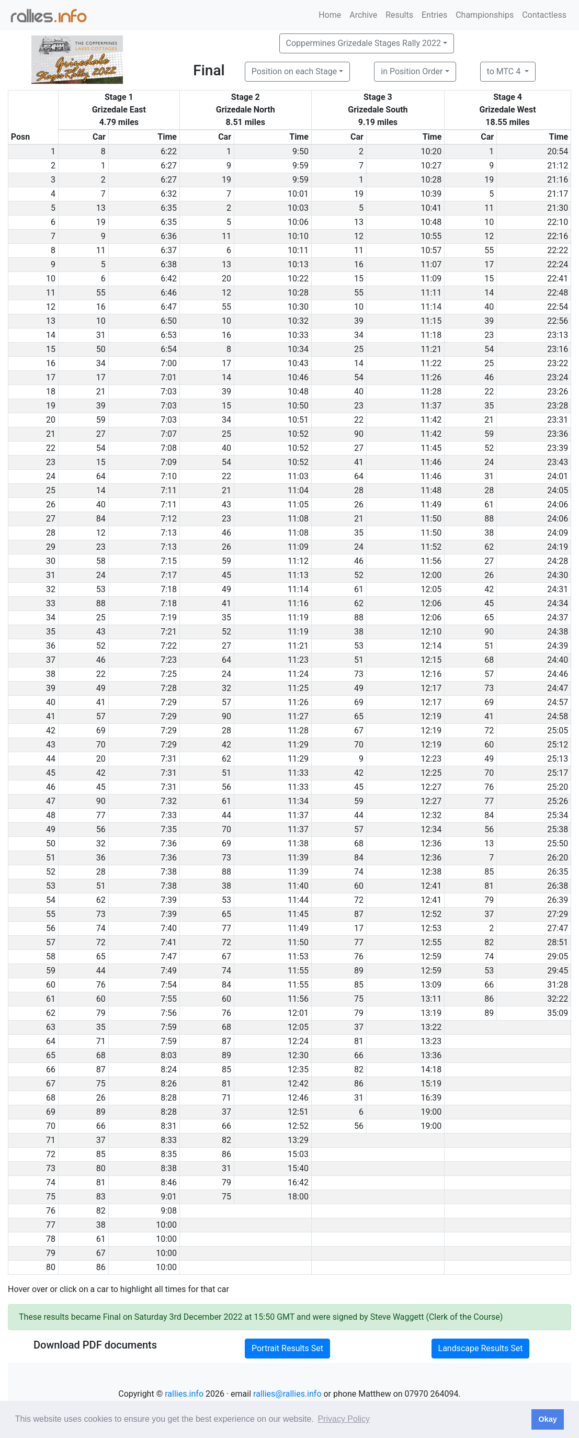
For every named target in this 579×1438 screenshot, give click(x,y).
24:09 (557, 533)
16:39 (431, 1098)
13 (101, 208)
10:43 (298, 363)
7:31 (169, 759)
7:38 (169, 872)
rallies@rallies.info (287, 1394)
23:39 (557, 448)
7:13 (169, 533)
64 (101, 476)
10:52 (298, 434)
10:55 (431, 236)
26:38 (557, 886)
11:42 (431, 420)
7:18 (169, 589)
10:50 (298, 406)
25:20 (557, 787)
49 (226, 589)
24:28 (557, 561)
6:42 (169, 279)
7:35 (169, 829)
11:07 (431, 264)
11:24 (298, 674)
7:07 (169, 434)
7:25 (169, 674)
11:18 (431, 335)
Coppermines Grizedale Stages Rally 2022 (363, 43)
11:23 (298, 660)
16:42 (298, 1182)
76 (489, 787)
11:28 (431, 392)
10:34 (298, 349)
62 (489, 547)
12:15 (431, 660)
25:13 (557, 759)
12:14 (431, 646)
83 (101, 1197)
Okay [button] (547, 1419)
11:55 (298, 971)
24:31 (557, 589)
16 (359, 264)
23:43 (557, 462)
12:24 (298, 1041)
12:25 (431, 773)
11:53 (298, 956)
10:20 (431, 151)
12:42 (298, 1084)
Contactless (544, 15)
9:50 (300, 151)
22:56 (557, 321)
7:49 (169, 971)
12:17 (431, 688)
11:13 (298, 575)
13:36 (431, 1055)
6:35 (169, 208)
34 (359, 335)
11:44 (298, 900)
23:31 (557, 420)
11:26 (431, 377)
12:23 (431, 759)
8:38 (169, 1168)
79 (489, 900)
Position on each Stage (294, 71)
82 (489, 942)
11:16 (298, 603)
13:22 (431, 1027)
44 (226, 815)
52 (489, 448)
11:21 (431, 349)
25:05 (557, 730)
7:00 (169, 363)
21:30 (557, 208)
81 (489, 886)
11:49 (431, 504)
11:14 (431, 307)
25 (359, 349)
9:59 (300, 166)
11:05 (298, 504)
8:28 (169, 1098)
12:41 (431, 886)
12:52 (431, 914)
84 (101, 519)
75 (359, 999)
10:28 (431, 180)
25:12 (557, 745)
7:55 (169, 999)
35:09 (557, 1013)
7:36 (169, 843)
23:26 (557, 392)
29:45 (557, 971)
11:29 (298, 745)
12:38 (431, 872)
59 (101, 420)
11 (489, 208)
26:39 (557, 900)
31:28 (557, 985)
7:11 (169, 490)
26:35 (557, 872)
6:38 (169, 264)
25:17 (557, 773)
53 (101, 589)
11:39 (298, 858)
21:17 (557, 194)
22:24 (557, 264)
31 (101, 335)
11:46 (431, 462)
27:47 (557, 928)
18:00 (298, 1197)
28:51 (557, 942)
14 (489, 293)
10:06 (298, 222)
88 (489, 519)
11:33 (298, 773)
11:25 (298, 688)
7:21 (169, 632)
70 (101, 745)
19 (226, 180)
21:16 (557, 180)
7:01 (169, 377)
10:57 (431, 250)
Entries (434, 15)
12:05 (431, 589)
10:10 (298, 236)
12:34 (431, 829)
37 (489, 914)
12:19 (431, 716)
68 (489, 660)
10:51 (298, 420)
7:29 (169, 702)
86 (489, 999)
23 (489, 335)
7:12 (169, 519)
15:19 (431, 1084)
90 (359, 434)
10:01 (298, 194)
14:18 (431, 1069)
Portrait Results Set (287, 1348)
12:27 (431, 787)
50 (101, 349)
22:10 (557, 222)
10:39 (431, 194)
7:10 (169, 476)
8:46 (169, 1182)
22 (489, 392)
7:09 (169, 462)
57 (489, 674)
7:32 (169, 801)
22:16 (557, 236)
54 (489, 349)
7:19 (169, 617)
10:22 (298, 279)
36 (101, 858)
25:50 (557, 843)
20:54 (557, 151)
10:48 (431, 222)
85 (489, 872)
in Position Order (411, 71)
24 (489, 462)
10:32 (298, 321)
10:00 (166, 1225)
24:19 (557, 547)
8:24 (169, 1069)
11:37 (431, 406)
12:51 (298, 1112)
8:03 (169, 1055)
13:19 (431, 1013)
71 (101, 1041)
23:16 (557, 349)
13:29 (298, 1140)
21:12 (557, 166)
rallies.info (184, 1394)
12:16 (431, 674)
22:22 (557, 250)
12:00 (431, 575)
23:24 (557, 377)
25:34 (557, 815)
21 (101, 392)
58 (101, 561)
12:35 (298, 1069)
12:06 (431, 603)
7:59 (169, 1027)
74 (359, 872)
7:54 (169, 985)
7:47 (169, 956)
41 (359, 462)
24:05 (557, 490)
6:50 (169, 321)
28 (359, 490)
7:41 (169, 942)
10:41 (431, 208)
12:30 (298, 1055)
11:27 (298, 716)
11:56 (431, 561)
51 (489, 646)
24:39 (557, 646)
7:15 (169, 561)
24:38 (557, 632)
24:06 (557, 504)
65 (489, 617)
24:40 (557, 660)
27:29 (557, 914)
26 (359, 504)
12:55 (431, 942)
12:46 (298, 1098)
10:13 (298, 264)
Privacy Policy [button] (343, 1418)
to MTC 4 (505, 71)
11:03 (298, 476)
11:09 (431, 279)
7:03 (169, 392)
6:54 (169, 349)
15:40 (298, 1168)
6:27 (169, 166)
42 (489, 589)
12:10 (431, 632)
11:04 (298, 490)
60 (489, 745)
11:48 (431, 490)
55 (489, 250)
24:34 (557, 603)
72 (489, 730)
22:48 (557, 293)
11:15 (431, 321)
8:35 (169, 1154)
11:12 (298, 561)
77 (489, 801)
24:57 (557, 702)
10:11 (298, 250)
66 (489, 985)
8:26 (169, 1084)
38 (489, 533)
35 (489, 406)
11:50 (431, 519)
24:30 (557, 575)
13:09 (431, 985)
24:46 (557, 674)
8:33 (169, 1140)
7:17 (169, 575)
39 (359, 321)
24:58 (557, 716)
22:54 (557, 307)
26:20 (557, 858)
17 (489, 264)
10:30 (298, 307)
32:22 (557, 999)
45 (226, 575)
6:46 (169, 293)
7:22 (169, 646)
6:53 (169, 335)
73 (359, 674)
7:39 (169, 900)
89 (359, 971)
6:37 (169, 250)
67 (359, 730)
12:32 (431, 815)
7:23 (169, 660)
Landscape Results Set (480, 1348)
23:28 (557, 406)
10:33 (298, 335)
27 (101, 434)
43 (226, 504)
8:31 (169, 1126)
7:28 (169, 688)
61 (489, 504)
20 (226, 279)
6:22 (169, 151)
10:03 (298, 208)
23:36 (557, 434)
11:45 (431, 448)
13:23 (431, 1041)
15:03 (298, 1154)
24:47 (557, 688)
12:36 (431, 843)
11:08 (298, 519)
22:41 (557, 279)
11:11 (431, 293)
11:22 (431, 363)
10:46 (298, 377)
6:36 (169, 236)
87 (359, 914)
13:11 (431, 999)
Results (399, 15)
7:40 (169, 928)
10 (489, 222)
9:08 (169, 1211)
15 (359, 279)
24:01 (557, 476)
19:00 (431, 1112)
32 (226, 688)
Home (330, 15)
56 (226, 787)
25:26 (557, 801)
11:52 (431, 547)
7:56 (169, 1013)
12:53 (431, 928)
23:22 (557, 363)
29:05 (557, 956)
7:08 (169, 448)
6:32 (169, 194)
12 (359, 236)
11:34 (298, 801)
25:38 (557, 829)
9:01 (169, 1197)
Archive (363, 15)
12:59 (431, 956)
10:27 (431, 166)
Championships (485, 15)
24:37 (557, 617)
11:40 (298, 886)
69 (359, 702)
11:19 (298, 617)
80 (101, 1168)
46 (489, 377)
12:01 (298, 1013)
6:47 (169, 307)
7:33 (169, 815)
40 (489, 307)
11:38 (298, 843)
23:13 (557, 335)
